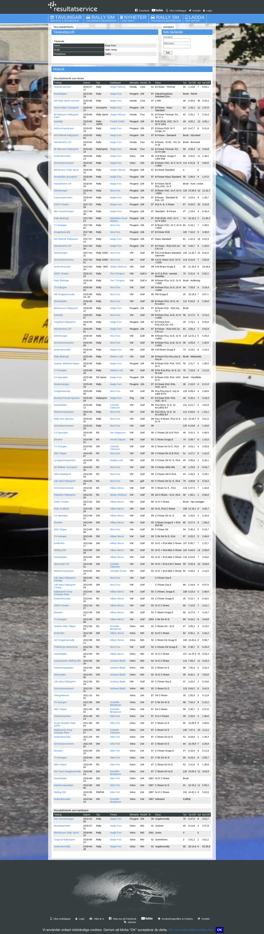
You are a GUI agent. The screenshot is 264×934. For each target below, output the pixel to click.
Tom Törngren (117, 273)
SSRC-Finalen (61, 204)
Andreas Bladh (118, 660)
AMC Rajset (60, 453)
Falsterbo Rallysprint (64, 494)
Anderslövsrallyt (62, 156)
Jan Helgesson (118, 432)
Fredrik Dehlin (117, 121)
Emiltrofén (59, 633)
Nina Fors (115, 190)
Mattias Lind (116, 356)
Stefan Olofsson (118, 266)
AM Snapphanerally (64, 640)
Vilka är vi (96, 918)
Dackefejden (60, 93)
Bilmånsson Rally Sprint (66, 169)
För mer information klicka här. (191, 930)
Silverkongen (61, 190)
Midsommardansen (64, 128)
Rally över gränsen (64, 418)
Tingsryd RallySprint (64, 839)
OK (219, 930)
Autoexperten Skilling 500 (67, 660)
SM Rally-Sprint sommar (66, 100)
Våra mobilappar (176, 10)
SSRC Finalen (61, 273)
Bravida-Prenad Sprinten (67, 398)
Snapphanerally (62, 232)
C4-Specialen (61, 377)
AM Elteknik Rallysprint (66, 239)
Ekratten (58, 439)
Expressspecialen (63, 197)
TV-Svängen (60, 225)
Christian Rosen (118, 571)
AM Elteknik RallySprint (66, 135)
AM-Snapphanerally (64, 294)
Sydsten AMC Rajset (64, 626)
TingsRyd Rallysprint (64, 322)
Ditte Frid (115, 716)
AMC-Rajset (60, 764)
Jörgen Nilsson (118, 87)
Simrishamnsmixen (64, 163)
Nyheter (130, 922)
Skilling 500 (60, 550)
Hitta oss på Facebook (122, 918)
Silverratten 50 (61, 564)
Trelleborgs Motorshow (66, 647)
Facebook (142, 10)
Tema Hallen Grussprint (66, 107)
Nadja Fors (116, 93)
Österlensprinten (62, 87)
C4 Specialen (61, 515)
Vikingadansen (61, 695)
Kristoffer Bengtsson (115, 627)
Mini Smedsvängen (64, 211)
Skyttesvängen (61, 384)
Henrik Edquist (117, 439)
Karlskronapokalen (63, 667)
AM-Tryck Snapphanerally (67, 771)
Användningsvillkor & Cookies (175, 918)
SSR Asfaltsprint (62, 474)
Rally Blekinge (61, 218)
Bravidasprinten (62, 825)
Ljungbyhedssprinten (65, 460)
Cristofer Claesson (115, 406)
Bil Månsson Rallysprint (66, 149)
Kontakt (195, 10)
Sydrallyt (58, 121)
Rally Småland (61, 508)
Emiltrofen (59, 543)
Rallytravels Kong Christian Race (63, 593)
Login (207, 10)
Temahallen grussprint (65, 176)
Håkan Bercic (117, 488)
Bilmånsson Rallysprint (66, 308)
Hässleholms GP (62, 142)
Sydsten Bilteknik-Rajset (66, 363)
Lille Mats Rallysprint (64, 481)
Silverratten (60, 674)
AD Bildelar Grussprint (65, 467)
